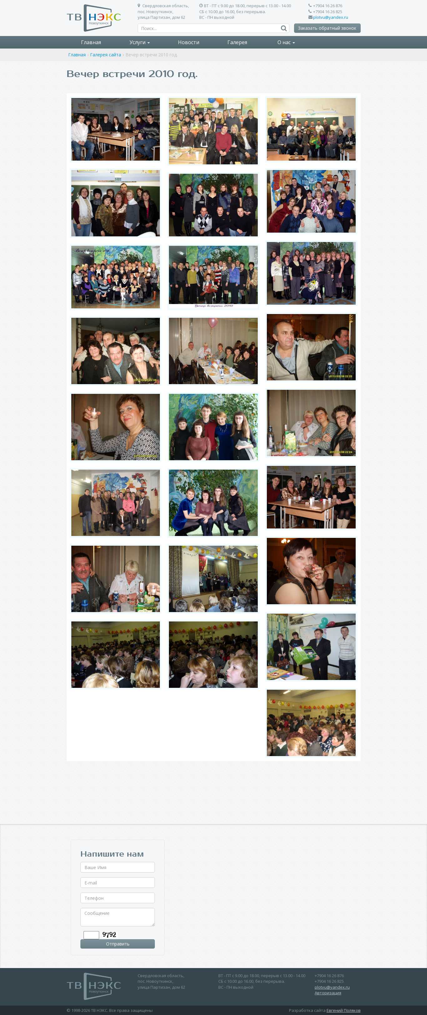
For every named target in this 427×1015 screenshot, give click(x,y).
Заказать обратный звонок (327, 28)
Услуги (140, 42)
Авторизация (328, 993)
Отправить (118, 944)
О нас (286, 42)
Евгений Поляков (344, 1010)
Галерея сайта (105, 55)
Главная (91, 42)
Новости (188, 42)
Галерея (237, 42)
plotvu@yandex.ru (330, 17)
